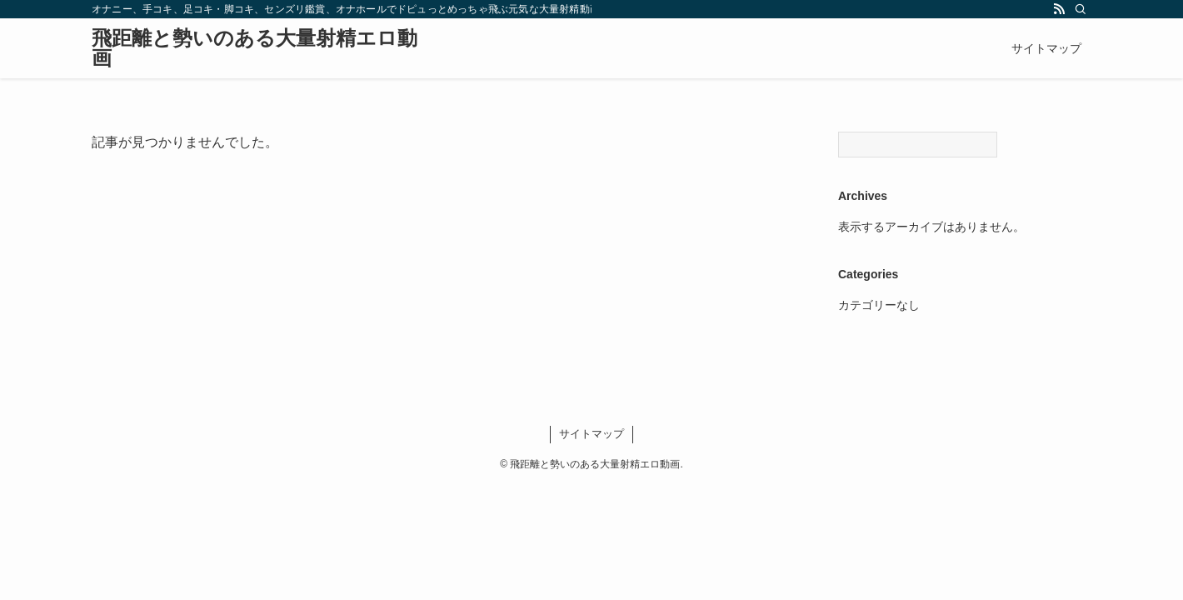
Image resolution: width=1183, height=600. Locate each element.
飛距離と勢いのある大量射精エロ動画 (254, 48)
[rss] (1059, 9)
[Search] (917, 145)
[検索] (1080, 9)
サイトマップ (591, 434)
